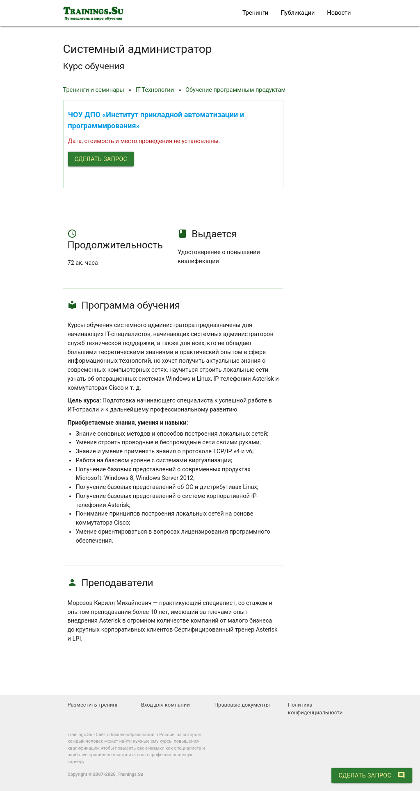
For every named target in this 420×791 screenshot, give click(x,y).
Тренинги (255, 12)
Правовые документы (242, 705)
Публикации (298, 12)
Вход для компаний (165, 705)
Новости (339, 12)
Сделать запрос (101, 159)
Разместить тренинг (92, 705)
